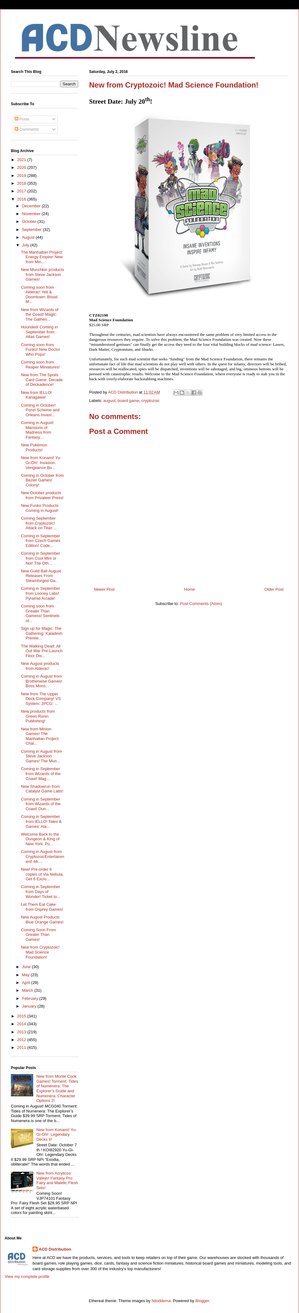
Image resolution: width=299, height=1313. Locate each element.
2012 (22, 1039)
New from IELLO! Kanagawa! (36, 395)
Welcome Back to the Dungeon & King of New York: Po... (40, 839)
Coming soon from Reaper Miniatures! (40, 364)
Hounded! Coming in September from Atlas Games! (39, 332)
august (109, 400)
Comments (27, 129)
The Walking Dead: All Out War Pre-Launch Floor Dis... (41, 651)
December (32, 206)
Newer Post (104, 589)
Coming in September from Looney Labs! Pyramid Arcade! (40, 593)
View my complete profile (27, 1276)
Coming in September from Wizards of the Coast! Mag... (41, 773)
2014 (22, 1024)
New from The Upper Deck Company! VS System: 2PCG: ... (41, 699)
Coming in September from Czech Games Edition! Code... (40, 541)
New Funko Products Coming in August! (39, 508)
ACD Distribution (55, 1249)
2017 (22, 191)
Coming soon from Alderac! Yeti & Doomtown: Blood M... (39, 294)
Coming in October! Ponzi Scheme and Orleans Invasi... (40, 410)
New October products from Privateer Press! (42, 495)
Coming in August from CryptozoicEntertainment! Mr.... (42, 856)
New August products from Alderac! (40, 666)
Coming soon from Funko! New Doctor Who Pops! (40, 349)
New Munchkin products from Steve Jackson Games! (42, 274)
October (30, 221)
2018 (22, 183)
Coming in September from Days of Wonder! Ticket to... (40, 891)
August (29, 237)
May (26, 974)
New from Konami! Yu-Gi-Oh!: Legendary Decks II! (56, 1134)
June (27, 966)
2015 (22, 1016)
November (32, 213)
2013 (22, 1032)
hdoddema (161, 1300)
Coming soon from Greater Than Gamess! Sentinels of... (40, 613)
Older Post (274, 589)
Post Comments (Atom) (201, 603)
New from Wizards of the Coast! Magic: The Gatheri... (39, 314)
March (28, 990)
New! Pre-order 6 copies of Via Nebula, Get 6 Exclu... (42, 874)
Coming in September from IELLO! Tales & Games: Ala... (41, 821)
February (30, 998)
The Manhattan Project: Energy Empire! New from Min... (42, 257)
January (30, 1006)
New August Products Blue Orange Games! (42, 919)
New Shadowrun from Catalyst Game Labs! (42, 789)
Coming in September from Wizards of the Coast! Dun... (41, 804)
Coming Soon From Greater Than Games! (38, 934)
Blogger (202, 1300)
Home (189, 589)
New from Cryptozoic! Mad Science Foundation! (40, 952)
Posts (22, 119)
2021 (22, 159)
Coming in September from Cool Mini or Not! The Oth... (40, 558)
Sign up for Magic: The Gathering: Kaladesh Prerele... (41, 633)
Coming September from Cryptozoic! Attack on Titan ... (39, 523)
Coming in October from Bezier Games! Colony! (42, 480)
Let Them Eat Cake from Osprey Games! (42, 907)
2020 (22, 167)
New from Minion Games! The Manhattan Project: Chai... (40, 736)
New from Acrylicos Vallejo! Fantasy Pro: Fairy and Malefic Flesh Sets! (57, 1180)
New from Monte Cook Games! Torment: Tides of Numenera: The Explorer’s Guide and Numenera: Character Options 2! (57, 1088)
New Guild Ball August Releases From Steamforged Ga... (41, 576)
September (32, 229)
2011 (22, 1047)
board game (128, 400)
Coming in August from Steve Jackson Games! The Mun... (41, 756)
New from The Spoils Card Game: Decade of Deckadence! (41, 379)
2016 (22, 199)
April (26, 982)
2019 (22, 175)
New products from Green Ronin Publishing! (38, 716)
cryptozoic (150, 400)
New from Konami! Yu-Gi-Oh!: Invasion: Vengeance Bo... (41, 462)
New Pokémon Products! (34, 447)
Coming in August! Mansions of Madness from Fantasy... (37, 430)
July (26, 245)
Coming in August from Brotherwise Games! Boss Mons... (41, 681)
